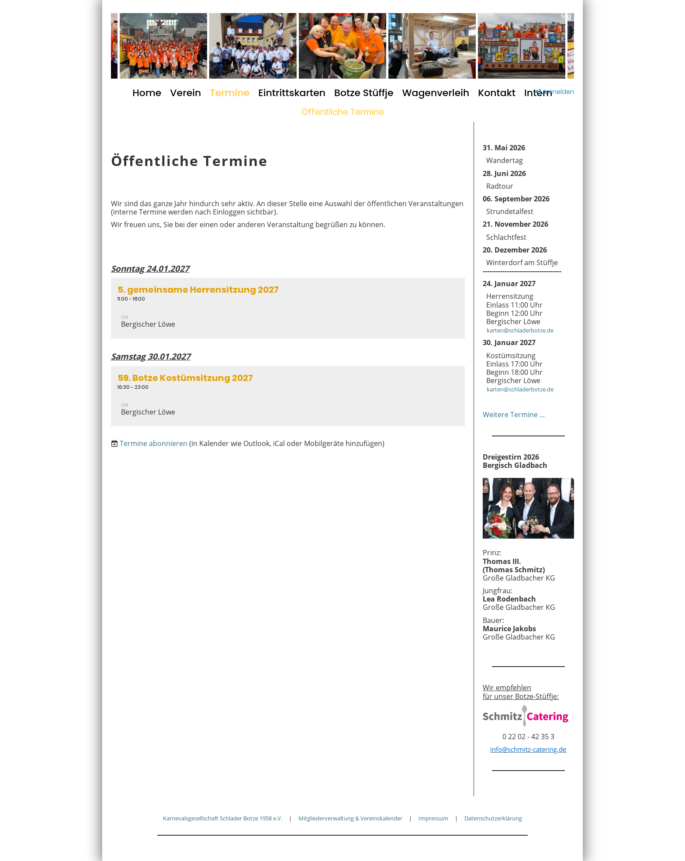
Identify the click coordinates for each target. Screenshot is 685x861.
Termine (229, 93)
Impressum (433, 818)
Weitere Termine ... (514, 414)
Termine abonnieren (153, 443)
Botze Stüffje (363, 93)
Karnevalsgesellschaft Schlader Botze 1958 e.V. (222, 818)
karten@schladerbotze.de (518, 330)
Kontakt (496, 93)
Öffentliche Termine (342, 112)
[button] (288, 308)
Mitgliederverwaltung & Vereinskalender (350, 818)
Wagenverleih (436, 93)
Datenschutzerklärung (493, 818)
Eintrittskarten (291, 93)
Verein (185, 93)
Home (146, 93)
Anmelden (553, 91)
